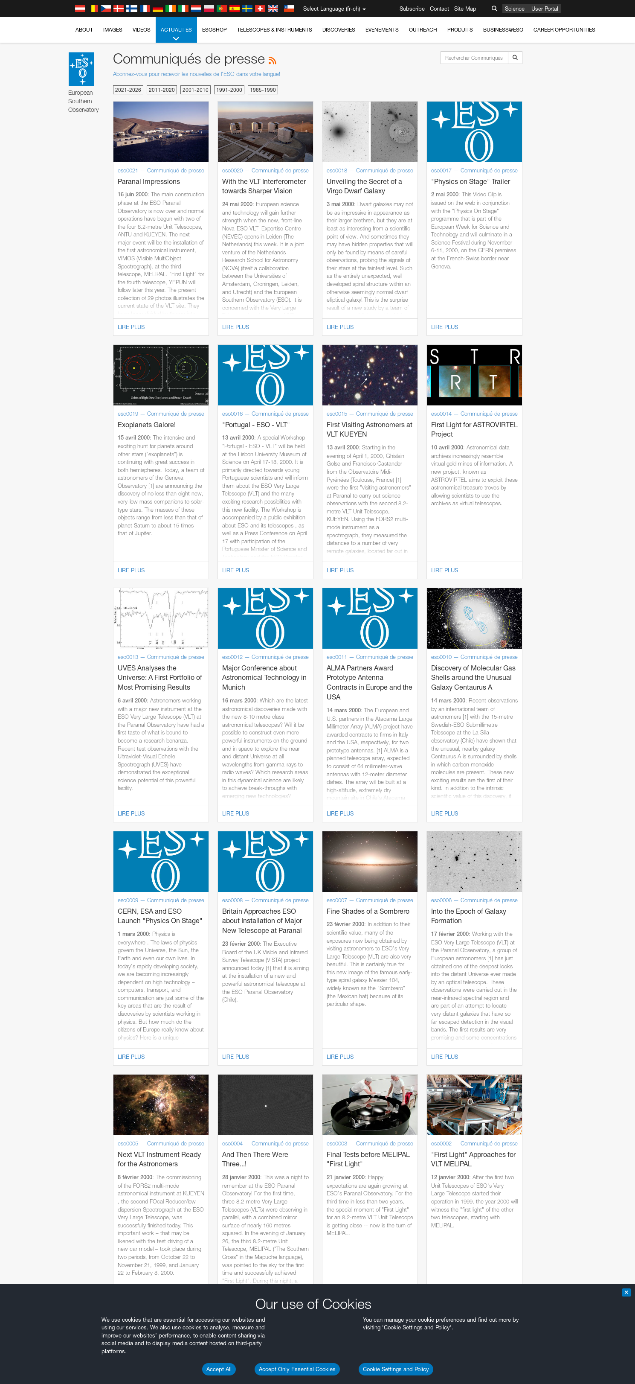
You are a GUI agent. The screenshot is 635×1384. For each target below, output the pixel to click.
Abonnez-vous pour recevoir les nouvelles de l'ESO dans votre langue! (196, 73)
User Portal (544, 8)
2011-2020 (162, 90)
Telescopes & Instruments (274, 29)
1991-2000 (229, 90)
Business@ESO (503, 29)
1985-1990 (263, 90)
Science (515, 8)
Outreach (423, 29)
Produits (460, 29)
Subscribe (412, 8)
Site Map (465, 8)
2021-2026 (128, 90)
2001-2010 (196, 90)
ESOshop (214, 29)
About (84, 29)
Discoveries (338, 29)
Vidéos (142, 29)
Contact (439, 8)
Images (112, 29)
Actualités (176, 34)
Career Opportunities (564, 29)
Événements (382, 29)
